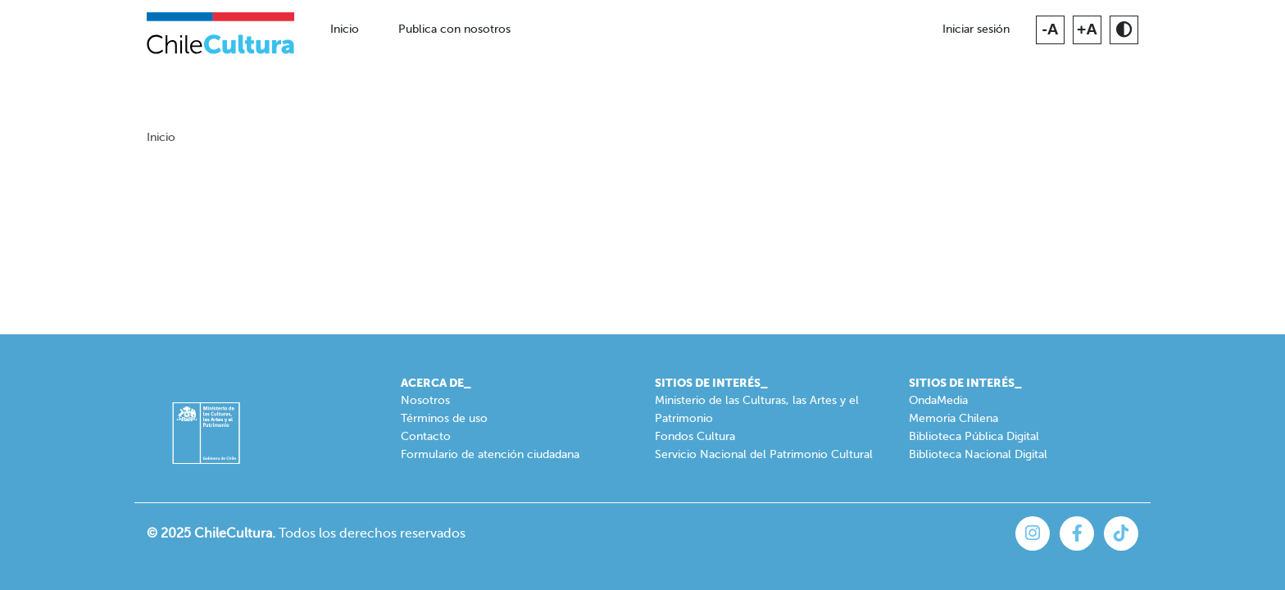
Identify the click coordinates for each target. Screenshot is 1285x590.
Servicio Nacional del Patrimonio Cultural (764, 454)
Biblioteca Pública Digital (974, 436)
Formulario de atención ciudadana (490, 454)
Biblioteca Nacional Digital (978, 454)
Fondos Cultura (695, 436)
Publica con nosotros (454, 29)
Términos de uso (444, 418)
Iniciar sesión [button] (976, 29)
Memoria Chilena (953, 418)
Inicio (344, 29)
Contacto (426, 436)
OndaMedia (938, 400)
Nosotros (425, 400)
